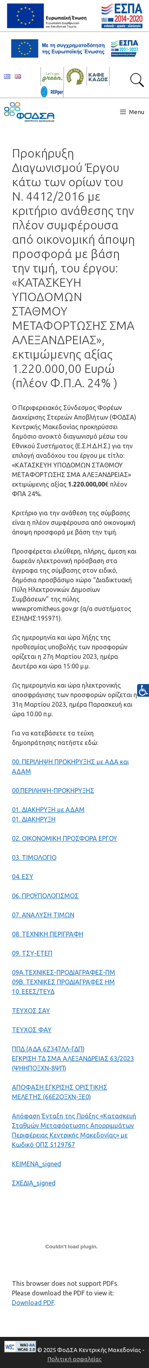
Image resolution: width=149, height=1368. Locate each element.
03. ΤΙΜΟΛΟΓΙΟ (34, 857)
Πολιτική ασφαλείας (74, 1359)
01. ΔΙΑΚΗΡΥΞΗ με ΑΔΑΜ (48, 809)
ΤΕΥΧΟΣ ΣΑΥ (31, 1010)
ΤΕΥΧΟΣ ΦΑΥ (32, 1029)
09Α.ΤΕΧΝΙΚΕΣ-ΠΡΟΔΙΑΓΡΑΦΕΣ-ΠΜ (63, 972)
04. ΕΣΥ (22, 876)
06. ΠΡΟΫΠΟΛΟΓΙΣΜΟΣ (45, 895)
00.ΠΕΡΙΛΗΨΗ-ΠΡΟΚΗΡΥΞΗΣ (53, 790)
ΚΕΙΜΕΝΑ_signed (36, 1163)
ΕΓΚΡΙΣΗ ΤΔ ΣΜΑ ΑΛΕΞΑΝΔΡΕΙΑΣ (61, 1058)
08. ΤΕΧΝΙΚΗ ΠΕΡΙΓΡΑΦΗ (47, 934)
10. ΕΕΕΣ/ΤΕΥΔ (33, 991)
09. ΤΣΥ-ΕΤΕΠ (32, 953)
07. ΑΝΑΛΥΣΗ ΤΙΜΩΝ (43, 915)
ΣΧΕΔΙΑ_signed (34, 1183)
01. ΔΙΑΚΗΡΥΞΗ (34, 819)
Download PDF (33, 1302)
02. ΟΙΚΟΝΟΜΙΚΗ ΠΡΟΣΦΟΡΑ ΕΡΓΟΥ (64, 838)
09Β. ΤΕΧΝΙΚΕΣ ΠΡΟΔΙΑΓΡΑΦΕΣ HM (63, 982)
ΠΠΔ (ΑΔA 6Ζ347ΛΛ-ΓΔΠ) (48, 1049)
